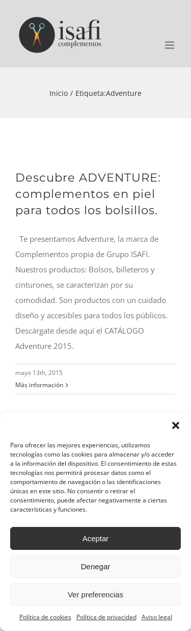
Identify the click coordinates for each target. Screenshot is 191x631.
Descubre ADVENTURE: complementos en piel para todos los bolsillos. (88, 193)
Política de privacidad (106, 617)
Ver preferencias (95, 594)
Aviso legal (157, 617)
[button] (176, 425)
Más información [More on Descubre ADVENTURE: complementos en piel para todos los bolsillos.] (39, 385)
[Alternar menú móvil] (170, 45)
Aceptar (96, 538)
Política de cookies (45, 617)
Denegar (96, 566)
